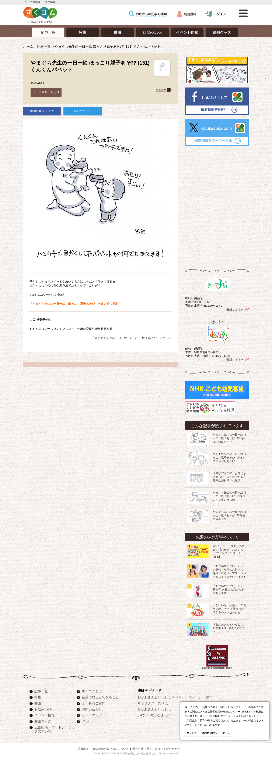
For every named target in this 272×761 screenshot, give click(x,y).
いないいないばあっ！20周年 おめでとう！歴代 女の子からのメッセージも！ (229, 608)
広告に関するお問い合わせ (163, 748)
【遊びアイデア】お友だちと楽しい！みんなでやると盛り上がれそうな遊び (229, 476)
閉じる (226, 733)
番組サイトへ (235, 308)
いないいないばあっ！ (154, 714)
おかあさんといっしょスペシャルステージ (169, 696)
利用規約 (83, 748)
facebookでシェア (42, 110)
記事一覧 (44, 46)
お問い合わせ (92, 708)
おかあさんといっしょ (154, 708)
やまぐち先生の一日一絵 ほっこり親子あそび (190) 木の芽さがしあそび (230, 457)
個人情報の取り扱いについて (111, 748)
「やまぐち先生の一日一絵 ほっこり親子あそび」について (131, 338)
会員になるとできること (100, 696)
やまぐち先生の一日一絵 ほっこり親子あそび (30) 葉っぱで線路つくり (230, 437)
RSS (85, 720)
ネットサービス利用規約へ (201, 733)
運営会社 (137, 748)
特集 (37, 696)
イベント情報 (44, 714)
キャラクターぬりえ (152, 702)
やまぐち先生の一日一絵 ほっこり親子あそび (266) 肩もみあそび (230, 515)
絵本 (209, 696)
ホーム (28, 46)
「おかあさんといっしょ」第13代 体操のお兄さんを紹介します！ (229, 589)
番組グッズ (42, 720)
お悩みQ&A (43, 708)
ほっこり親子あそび (46, 92)
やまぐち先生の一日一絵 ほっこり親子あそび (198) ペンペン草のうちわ (230, 495)
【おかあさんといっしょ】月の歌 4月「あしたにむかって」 (229, 627)
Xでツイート (82, 110)
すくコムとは (92, 690)
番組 (37, 702)
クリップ (162, 67)
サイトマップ (92, 714)
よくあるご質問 (93, 702)
